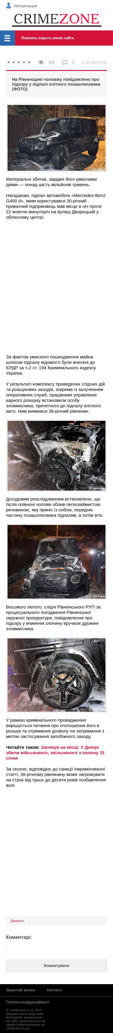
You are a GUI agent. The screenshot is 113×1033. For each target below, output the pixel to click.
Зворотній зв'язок (20, 990)
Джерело (17, 921)
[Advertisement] (56, 284)
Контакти (54, 990)
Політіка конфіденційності (27, 1002)
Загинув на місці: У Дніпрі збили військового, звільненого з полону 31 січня (55, 753)
